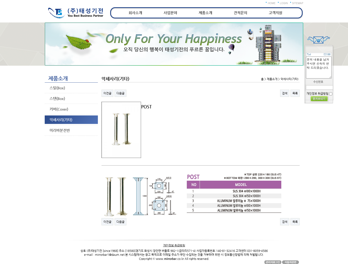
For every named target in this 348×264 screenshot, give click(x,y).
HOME (272, 3)
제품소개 (205, 13)
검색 (284, 93)
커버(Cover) (59, 109)
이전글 (107, 93)
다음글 (120, 93)
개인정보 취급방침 (317, 93)
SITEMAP (298, 3)
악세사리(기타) (61, 120)
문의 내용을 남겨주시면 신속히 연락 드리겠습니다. (319, 67)
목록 (295, 93)
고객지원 (275, 13)
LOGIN (284, 3)
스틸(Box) (57, 88)
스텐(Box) (57, 98)
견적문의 (240, 13)
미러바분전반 (60, 130)
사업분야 (170, 13)
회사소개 (135, 13)
